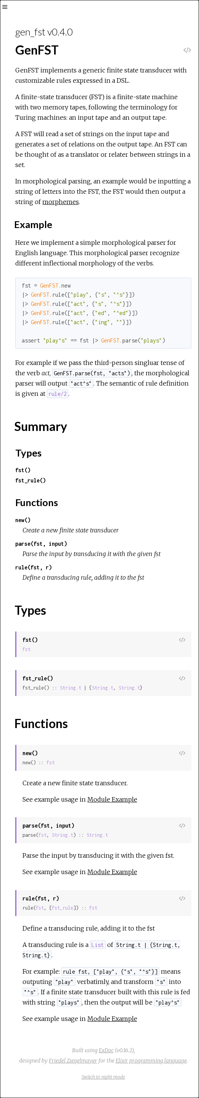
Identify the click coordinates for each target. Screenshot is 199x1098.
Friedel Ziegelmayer (73, 1060)
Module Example (112, 799)
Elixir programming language (151, 1060)
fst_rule (62, 908)
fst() (22, 470)
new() (22, 520)
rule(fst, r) (33, 567)
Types (28, 452)
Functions (36, 502)
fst (26, 649)
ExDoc (106, 1050)
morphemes (60, 202)
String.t (70, 688)
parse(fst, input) (41, 543)
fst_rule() (30, 480)
